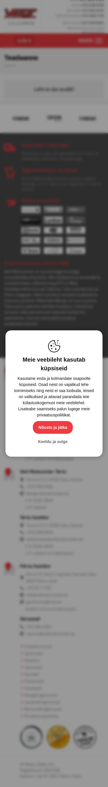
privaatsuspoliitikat (53, 415)
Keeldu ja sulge (53, 441)
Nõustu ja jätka (53, 427)
